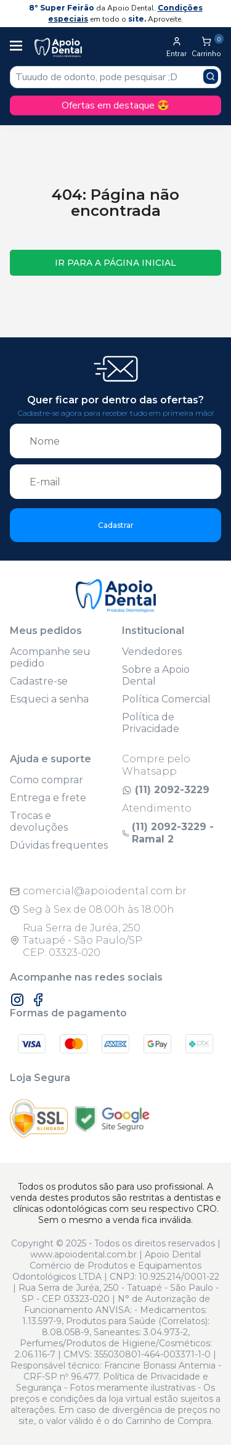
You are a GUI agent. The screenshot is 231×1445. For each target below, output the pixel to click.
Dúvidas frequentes (59, 845)
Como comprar (46, 780)
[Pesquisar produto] (210, 76)
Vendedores (152, 651)
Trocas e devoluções (39, 821)
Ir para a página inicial (115, 262)
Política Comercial (166, 699)
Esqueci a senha (49, 699)
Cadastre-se (39, 681)
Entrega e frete (48, 798)
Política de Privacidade (150, 723)
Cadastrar (116, 525)
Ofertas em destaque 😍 (115, 105)
